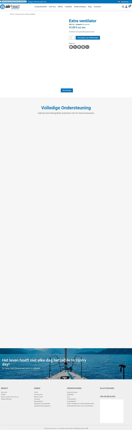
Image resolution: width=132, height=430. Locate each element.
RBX (87, 428)
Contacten (97, 7)
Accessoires (19, 14)
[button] (123, 7)
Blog (90, 7)
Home (12, 14)
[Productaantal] (72, 38)
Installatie (68, 7)
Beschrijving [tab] (67, 90)
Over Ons (52, 7)
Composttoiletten (41, 7)
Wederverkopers (80, 7)
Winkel (60, 7)
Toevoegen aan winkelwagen (87, 38)
